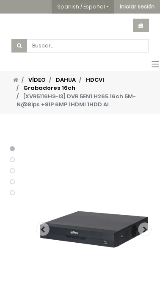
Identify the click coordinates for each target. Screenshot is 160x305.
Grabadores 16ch (49, 88)
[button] (137, 7)
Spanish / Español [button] (81, 6)
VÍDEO (37, 80)
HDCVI (95, 80)
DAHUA (66, 80)
